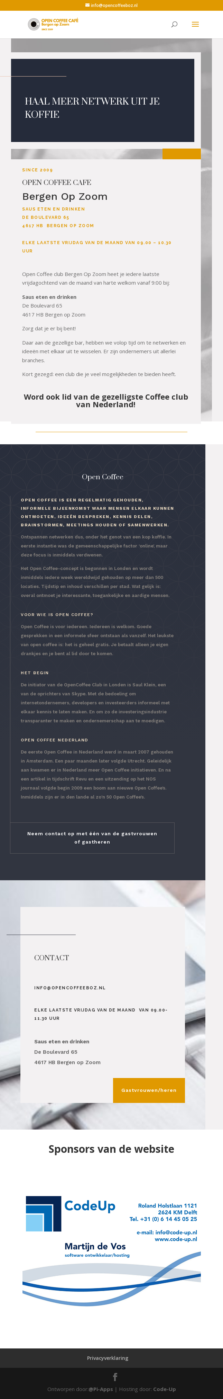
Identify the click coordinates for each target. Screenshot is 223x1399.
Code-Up (164, 1388)
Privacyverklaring (107, 1358)
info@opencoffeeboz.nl (70, 988)
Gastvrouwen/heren (149, 1090)
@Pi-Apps (101, 1388)
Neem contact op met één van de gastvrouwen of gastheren (92, 838)
